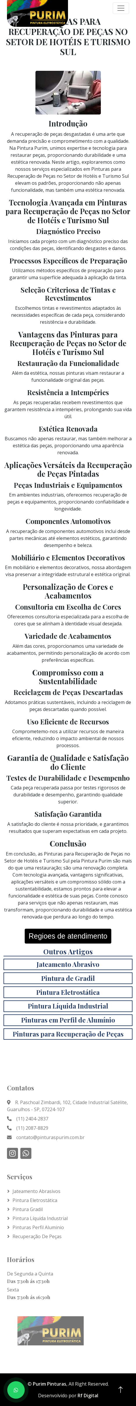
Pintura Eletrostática (34, 1200)
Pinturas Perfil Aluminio (38, 1227)
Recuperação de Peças (37, 1236)
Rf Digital (88, 1395)
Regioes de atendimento (67, 936)
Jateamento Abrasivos (36, 1191)
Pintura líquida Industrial (40, 1218)
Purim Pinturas (49, 1384)
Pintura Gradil (27, 1209)
